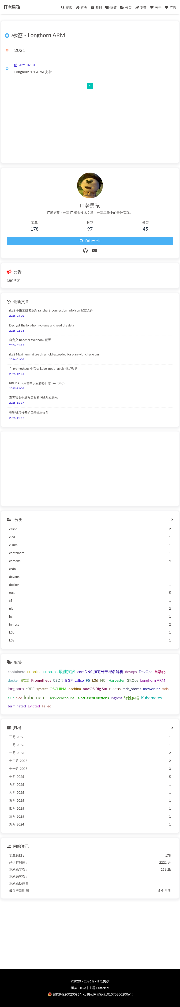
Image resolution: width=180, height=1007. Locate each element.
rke (11, 697)
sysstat (42, 688)
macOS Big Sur (95, 688)
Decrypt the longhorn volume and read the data (41, 325)
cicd (19, 697)
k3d (95, 680)
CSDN (58, 680)
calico (79, 680)
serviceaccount (61, 697)
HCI (103, 680)
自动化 (159, 671)
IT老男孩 (12, 7)
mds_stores (132, 688)
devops (131, 671)
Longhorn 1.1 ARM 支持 (33, 72)
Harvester (116, 680)
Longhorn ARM (152, 680)
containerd (16, 671)
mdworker (151, 688)
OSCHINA (58, 688)
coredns (34, 671)
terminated (17, 706)
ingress (116, 697)
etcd (25, 680)
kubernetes (36, 697)
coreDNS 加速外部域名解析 (100, 671)
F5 (88, 680)
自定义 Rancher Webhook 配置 (30, 340)
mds (165, 688)
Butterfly (102, 988)
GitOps (132, 680)
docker (13, 680)
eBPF (30, 688)
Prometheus (41, 680)
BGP (69, 680)
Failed (46, 706)
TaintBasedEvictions (92, 697)
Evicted (34, 706)
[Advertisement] (90, 122)
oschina (74, 688)
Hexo (82, 988)
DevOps (145, 671)
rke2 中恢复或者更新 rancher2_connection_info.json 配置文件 (51, 310)
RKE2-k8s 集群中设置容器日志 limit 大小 (36, 383)
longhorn (16, 688)
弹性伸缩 (131, 697)
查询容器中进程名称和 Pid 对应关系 (33, 397)
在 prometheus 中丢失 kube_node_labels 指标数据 (43, 368)
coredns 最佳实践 (59, 671)
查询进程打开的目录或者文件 (29, 412)
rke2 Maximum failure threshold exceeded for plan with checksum (54, 354)
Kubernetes (151, 697)
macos (115, 688)
